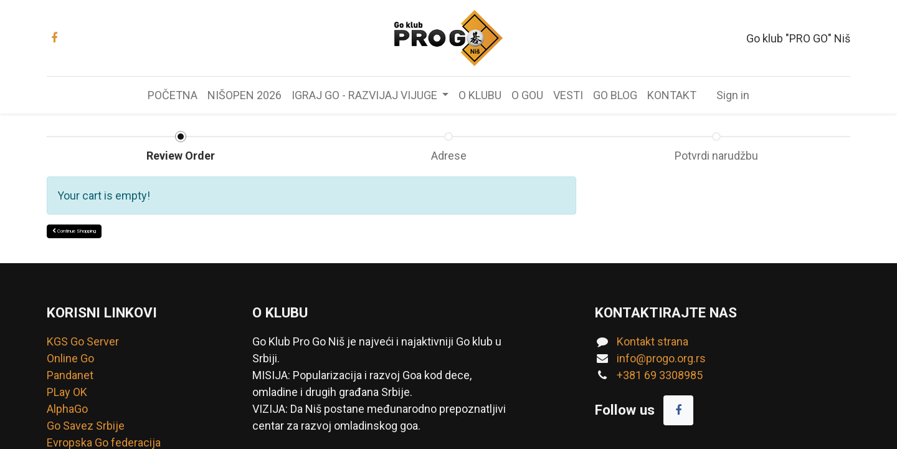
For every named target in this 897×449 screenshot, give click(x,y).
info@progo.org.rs (661, 358)
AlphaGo (67, 408)
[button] (74, 231)
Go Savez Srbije (86, 425)
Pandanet (70, 375)
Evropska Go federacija (104, 442)
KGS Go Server (83, 341)
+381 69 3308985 (660, 375)
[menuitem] (172, 95)
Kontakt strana (652, 341)
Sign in (732, 95)
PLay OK (67, 391)
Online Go (70, 358)
